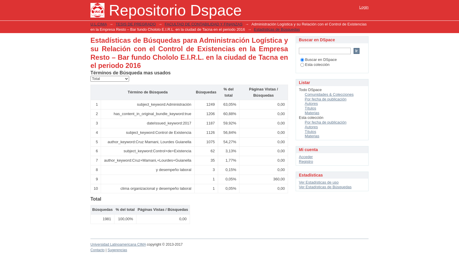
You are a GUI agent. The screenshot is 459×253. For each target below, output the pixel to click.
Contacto (97, 250)
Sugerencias (117, 250)
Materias (312, 113)
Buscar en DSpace (318, 59)
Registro (306, 161)
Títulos (310, 108)
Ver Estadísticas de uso (319, 182)
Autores (311, 103)
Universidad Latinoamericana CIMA (118, 244)
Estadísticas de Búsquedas (277, 29)
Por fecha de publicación (325, 99)
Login (364, 7)
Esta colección (315, 64)
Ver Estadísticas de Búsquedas (325, 187)
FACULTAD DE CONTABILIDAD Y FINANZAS (203, 24)
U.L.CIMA (98, 24)
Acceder (306, 157)
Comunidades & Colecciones (329, 94)
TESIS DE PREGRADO (136, 24)
